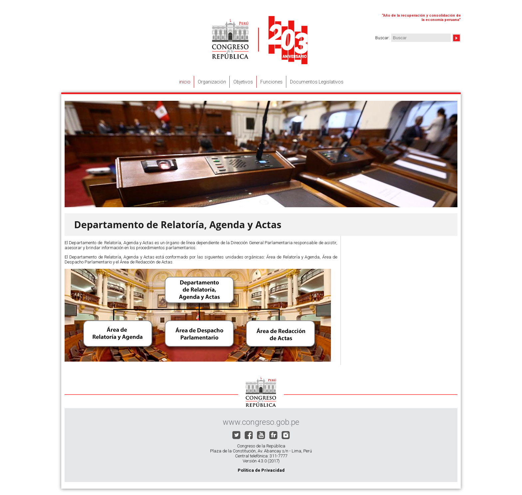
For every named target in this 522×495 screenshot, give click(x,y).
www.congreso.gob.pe (261, 422)
